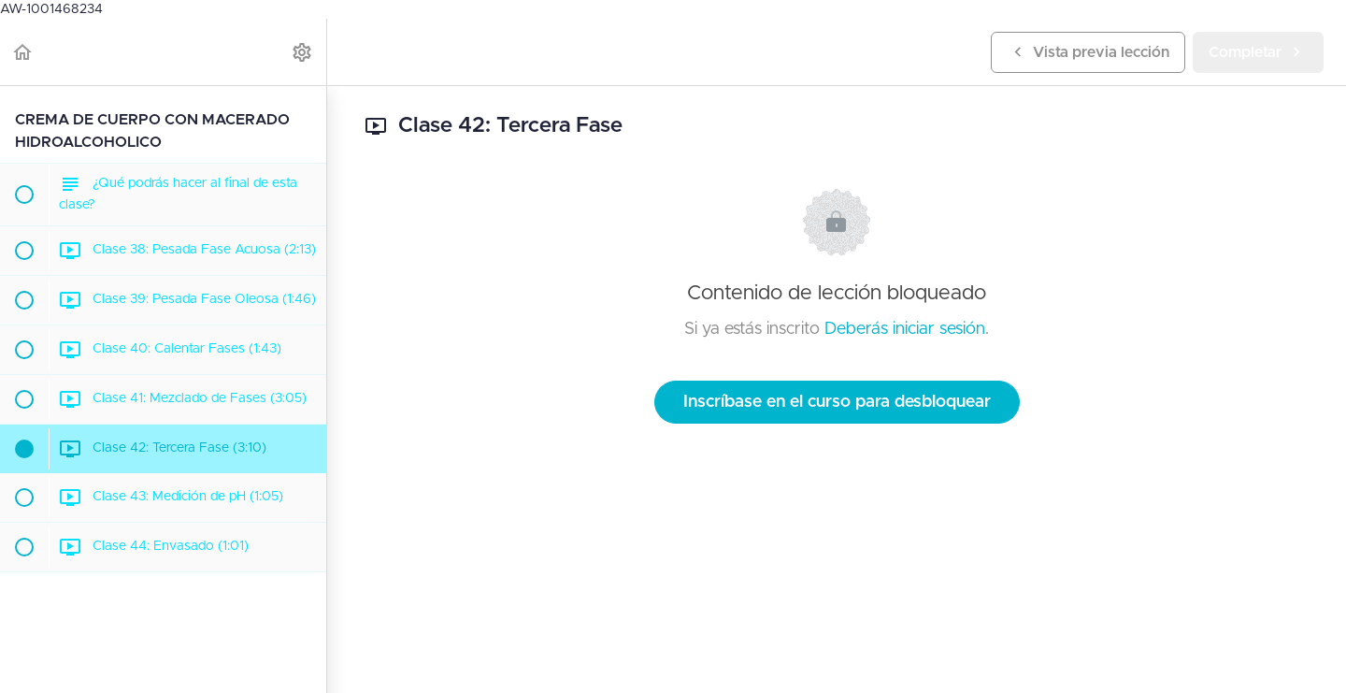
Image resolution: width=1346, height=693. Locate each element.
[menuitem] (302, 52)
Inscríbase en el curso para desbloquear (837, 402)
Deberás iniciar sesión (904, 329)
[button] (23, 52)
